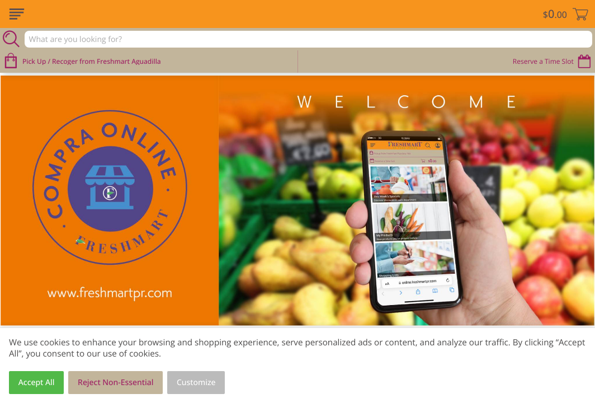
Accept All (36, 382)
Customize (196, 382)
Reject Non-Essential (115, 382)
